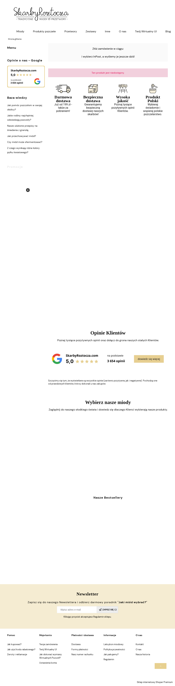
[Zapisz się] (107, 609)
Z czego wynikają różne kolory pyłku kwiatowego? (23, 150)
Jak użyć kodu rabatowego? (21, 649)
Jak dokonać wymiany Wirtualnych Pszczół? (50, 656)
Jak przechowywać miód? (21, 136)
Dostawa (75, 644)
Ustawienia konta (48, 662)
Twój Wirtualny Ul (48, 649)
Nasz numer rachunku (82, 654)
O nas (139, 649)
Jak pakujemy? (111, 654)
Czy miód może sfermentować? (24, 142)
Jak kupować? (14, 644)
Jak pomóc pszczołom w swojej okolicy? (24, 107)
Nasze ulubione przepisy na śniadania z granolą (22, 128)
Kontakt (140, 644)
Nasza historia (143, 654)
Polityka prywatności (114, 649)
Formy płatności (79, 649)
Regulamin (109, 659)
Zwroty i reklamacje (17, 654)
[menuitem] (20, 31)
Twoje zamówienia (48, 644)
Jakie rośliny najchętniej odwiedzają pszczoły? (20, 117)
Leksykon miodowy (113, 644)
